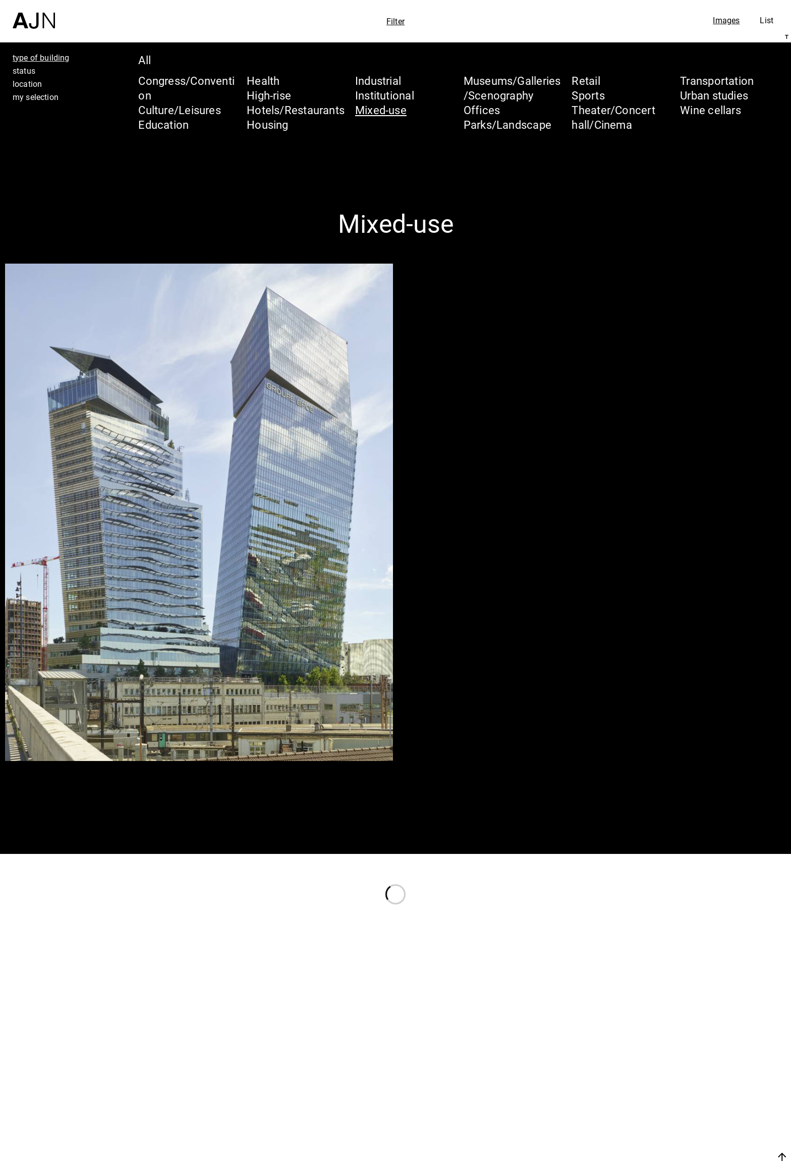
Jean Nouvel (705, 1074)
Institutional (384, 95)
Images (726, 20)
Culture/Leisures (179, 110)
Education (163, 124)
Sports (588, 95)
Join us (675, 1156)
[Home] (34, 14)
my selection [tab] (36, 97)
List (766, 20)
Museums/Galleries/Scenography (512, 88)
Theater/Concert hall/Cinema (613, 117)
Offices (482, 110)
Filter (395, 21)
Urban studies (714, 95)
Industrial (378, 80)
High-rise (269, 95)
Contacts (693, 1131)
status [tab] (24, 70)
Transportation (717, 80)
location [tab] (27, 83)
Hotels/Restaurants (296, 110)
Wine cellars (710, 110)
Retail (586, 80)
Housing (268, 124)
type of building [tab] (41, 57)
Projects (691, 1112)
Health (263, 80)
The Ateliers (704, 1093)
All (144, 60)
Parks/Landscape (507, 124)
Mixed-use (381, 110)
